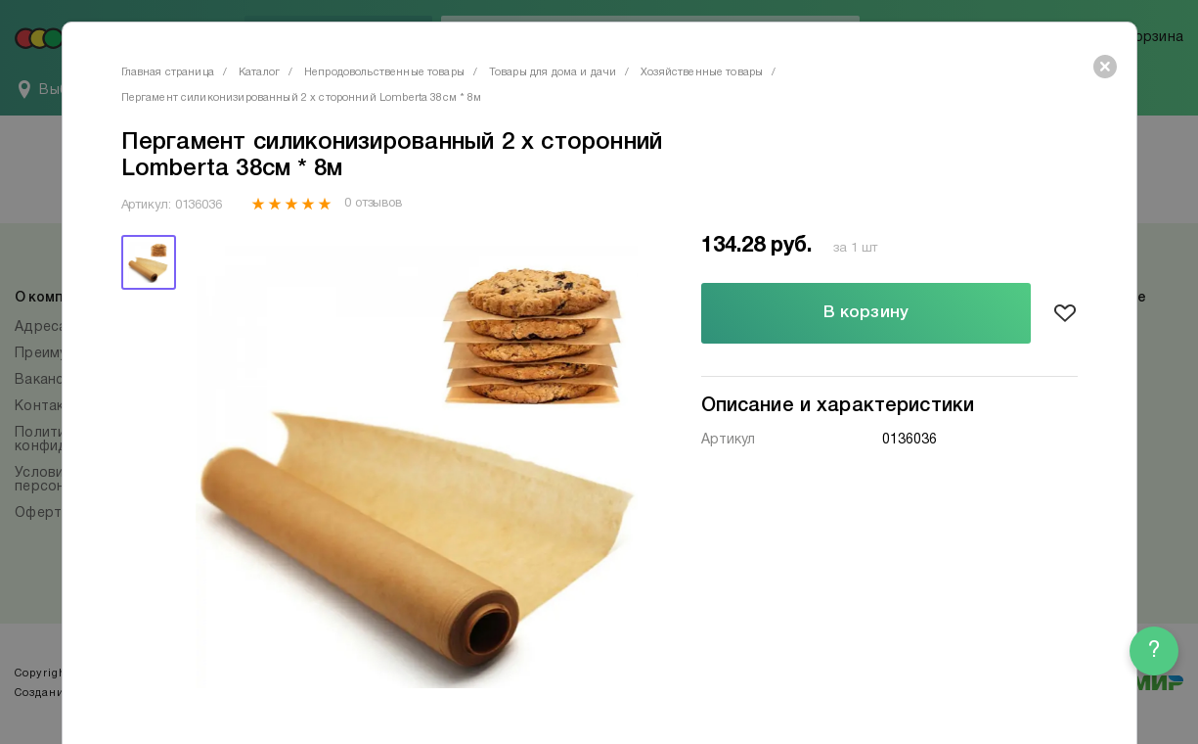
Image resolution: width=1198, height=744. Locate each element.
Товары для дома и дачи (552, 72)
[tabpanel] (417, 467)
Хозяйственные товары (702, 72)
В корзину (866, 312)
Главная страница (167, 72)
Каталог (259, 72)
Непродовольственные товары (384, 72)
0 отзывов (373, 203)
